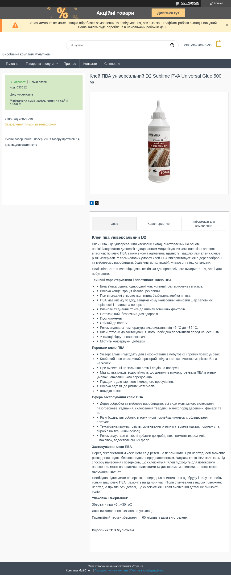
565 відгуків (190, 3)
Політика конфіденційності (147, 570)
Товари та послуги (40, 64)
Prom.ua (137, 566)
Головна (12, 64)
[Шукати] (172, 45)
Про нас (70, 64)
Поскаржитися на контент (111, 570)
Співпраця (112, 64)
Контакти (90, 64)
